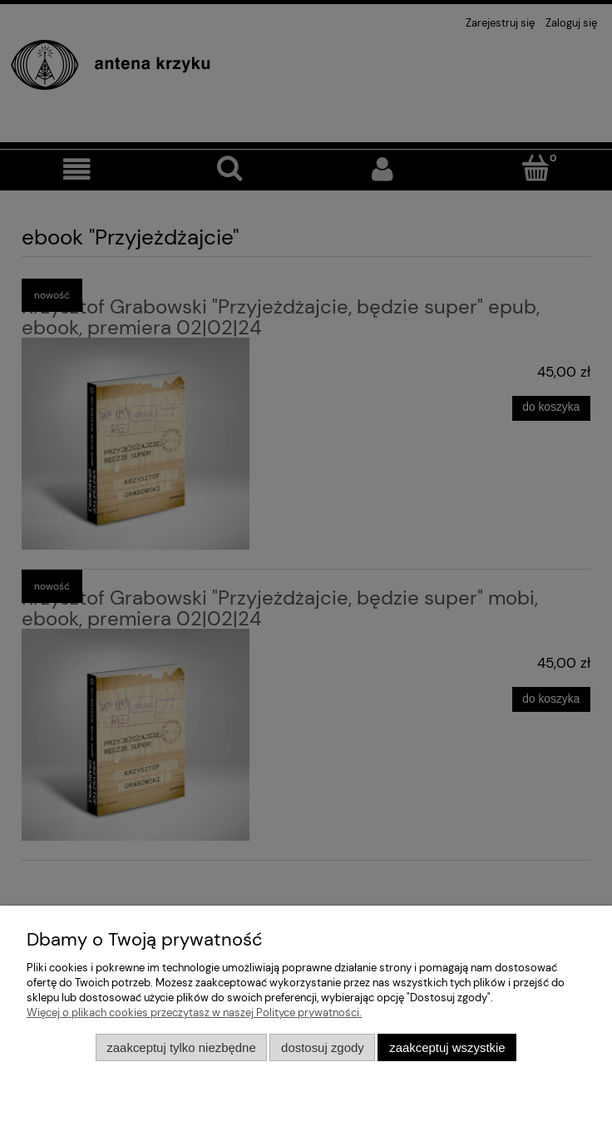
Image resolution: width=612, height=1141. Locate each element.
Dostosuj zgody (322, 1047)
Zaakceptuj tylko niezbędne (180, 1047)
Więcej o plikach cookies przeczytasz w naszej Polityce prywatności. (194, 1012)
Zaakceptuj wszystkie (447, 1047)
